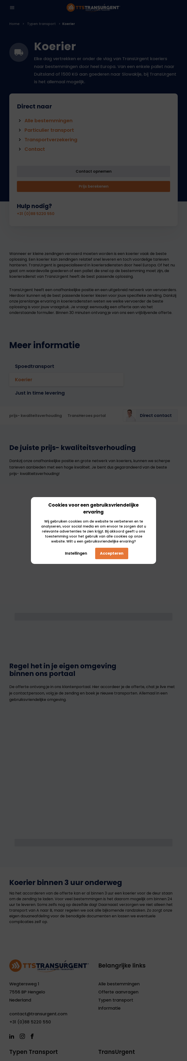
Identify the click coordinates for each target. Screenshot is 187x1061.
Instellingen (75, 553)
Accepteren (111, 553)
